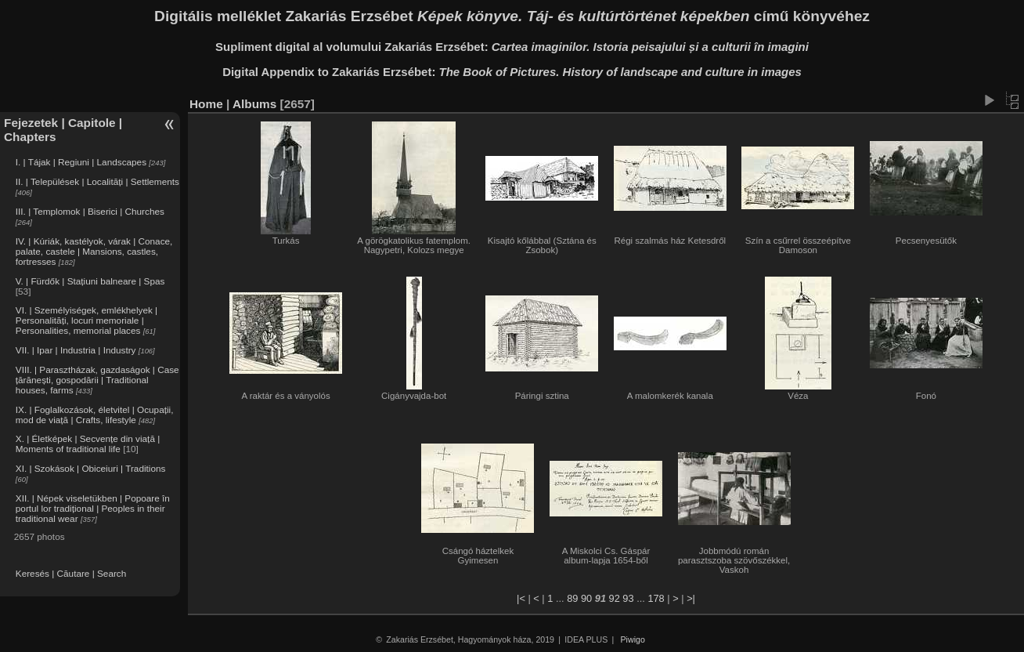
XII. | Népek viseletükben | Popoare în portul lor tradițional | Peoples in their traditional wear (93, 508)
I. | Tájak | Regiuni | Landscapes (81, 162)
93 (627, 598)
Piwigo (633, 639)
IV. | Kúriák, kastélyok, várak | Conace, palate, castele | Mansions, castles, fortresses (94, 251)
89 (572, 598)
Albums (254, 103)
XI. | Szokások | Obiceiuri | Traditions (91, 468)
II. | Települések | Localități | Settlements (97, 181)
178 (655, 598)
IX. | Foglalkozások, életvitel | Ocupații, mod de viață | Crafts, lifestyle (95, 414)
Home (206, 103)
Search (111, 573)
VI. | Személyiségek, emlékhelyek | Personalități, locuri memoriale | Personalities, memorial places (86, 320)
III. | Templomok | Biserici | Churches (90, 211)
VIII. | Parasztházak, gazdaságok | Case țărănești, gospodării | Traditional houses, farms (97, 379)
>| (691, 598)
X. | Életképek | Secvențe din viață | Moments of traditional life (88, 443)
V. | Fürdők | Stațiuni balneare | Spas (90, 281)
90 (586, 598)
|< (521, 598)
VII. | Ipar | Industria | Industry (76, 350)
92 (614, 598)
